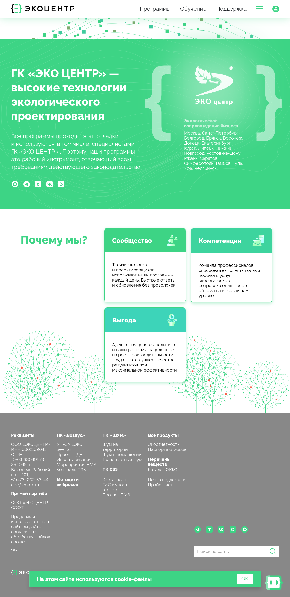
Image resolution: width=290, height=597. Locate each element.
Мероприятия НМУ (76, 464)
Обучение (193, 8)
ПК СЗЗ (110, 469)
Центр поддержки (166, 479)
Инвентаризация (74, 459)
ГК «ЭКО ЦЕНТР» (58, 72)
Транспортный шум (122, 459)
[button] (259, 8)
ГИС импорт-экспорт (115, 486)
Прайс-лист (160, 484)
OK (244, 578)
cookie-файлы (133, 579)
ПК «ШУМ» (114, 435)
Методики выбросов (68, 481)
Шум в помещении (122, 454)
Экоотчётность (163, 444)
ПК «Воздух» (71, 435)
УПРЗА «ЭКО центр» (70, 446)
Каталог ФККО (163, 469)
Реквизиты (22, 435)
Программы (155, 8)
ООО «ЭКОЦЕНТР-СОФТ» (30, 504)
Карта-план (114, 479)
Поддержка (231, 8)
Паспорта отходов (167, 449)
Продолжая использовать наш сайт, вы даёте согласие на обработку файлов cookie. (30, 528)
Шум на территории (115, 446)
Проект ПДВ (69, 454)
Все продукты (163, 435)
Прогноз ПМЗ (116, 494)
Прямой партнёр (29, 493)
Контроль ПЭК (71, 469)
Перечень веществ (158, 461)
